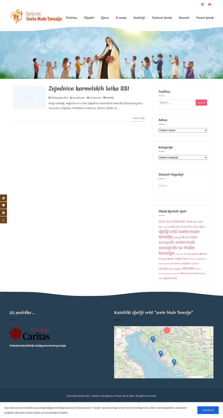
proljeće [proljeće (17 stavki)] (186, 263)
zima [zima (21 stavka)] (174, 278)
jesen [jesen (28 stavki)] (203, 254)
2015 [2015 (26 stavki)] (169, 222)
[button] (152, 339)
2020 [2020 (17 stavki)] (200, 221)
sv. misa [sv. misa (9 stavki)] (173, 273)
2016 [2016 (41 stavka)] (175, 221)
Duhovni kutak (162, 18)
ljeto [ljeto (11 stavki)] (165, 258)
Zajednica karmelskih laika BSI (89, 88)
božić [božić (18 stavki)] (173, 226)
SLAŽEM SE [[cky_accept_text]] (208, 410)
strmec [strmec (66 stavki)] (188, 268)
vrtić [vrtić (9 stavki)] (160, 278)
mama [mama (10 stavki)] (191, 258)
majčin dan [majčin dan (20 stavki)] (181, 258)
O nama (121, 18)
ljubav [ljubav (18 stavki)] (170, 258)
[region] (111, 410)
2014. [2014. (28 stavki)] (162, 222)
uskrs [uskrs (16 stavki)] (190, 273)
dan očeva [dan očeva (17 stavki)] (193, 226)
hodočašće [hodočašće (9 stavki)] (178, 254)
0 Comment (95, 97)
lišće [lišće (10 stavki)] (160, 258)
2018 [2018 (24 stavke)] (189, 222)
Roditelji (140, 18)
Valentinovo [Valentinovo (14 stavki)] (199, 273)
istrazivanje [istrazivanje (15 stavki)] (189, 253)
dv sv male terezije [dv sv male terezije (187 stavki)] (176, 250)
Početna (71, 18)
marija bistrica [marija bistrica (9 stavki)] (200, 258)
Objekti (90, 18)
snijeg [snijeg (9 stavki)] (170, 268)
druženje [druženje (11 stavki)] (177, 237)
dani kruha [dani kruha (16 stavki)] (181, 226)
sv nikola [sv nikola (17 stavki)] (182, 273)
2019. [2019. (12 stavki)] (195, 221)
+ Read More (138, 118)
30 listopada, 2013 (60, 97)
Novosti (185, 18)
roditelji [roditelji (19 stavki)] (163, 268)
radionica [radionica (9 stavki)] (195, 263)
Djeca (105, 18)
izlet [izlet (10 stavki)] (198, 254)
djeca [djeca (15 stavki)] (202, 226)
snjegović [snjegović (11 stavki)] (178, 268)
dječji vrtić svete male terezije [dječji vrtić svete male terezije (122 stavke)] (179, 234)
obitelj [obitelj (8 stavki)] (168, 263)
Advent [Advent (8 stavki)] (166, 227)
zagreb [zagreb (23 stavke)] (167, 278)
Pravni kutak (204, 18)
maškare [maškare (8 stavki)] (162, 263)
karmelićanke (78, 97)
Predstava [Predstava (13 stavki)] (176, 263)
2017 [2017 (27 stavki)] (183, 222)
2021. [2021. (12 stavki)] (161, 226)
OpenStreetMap (197, 377)
